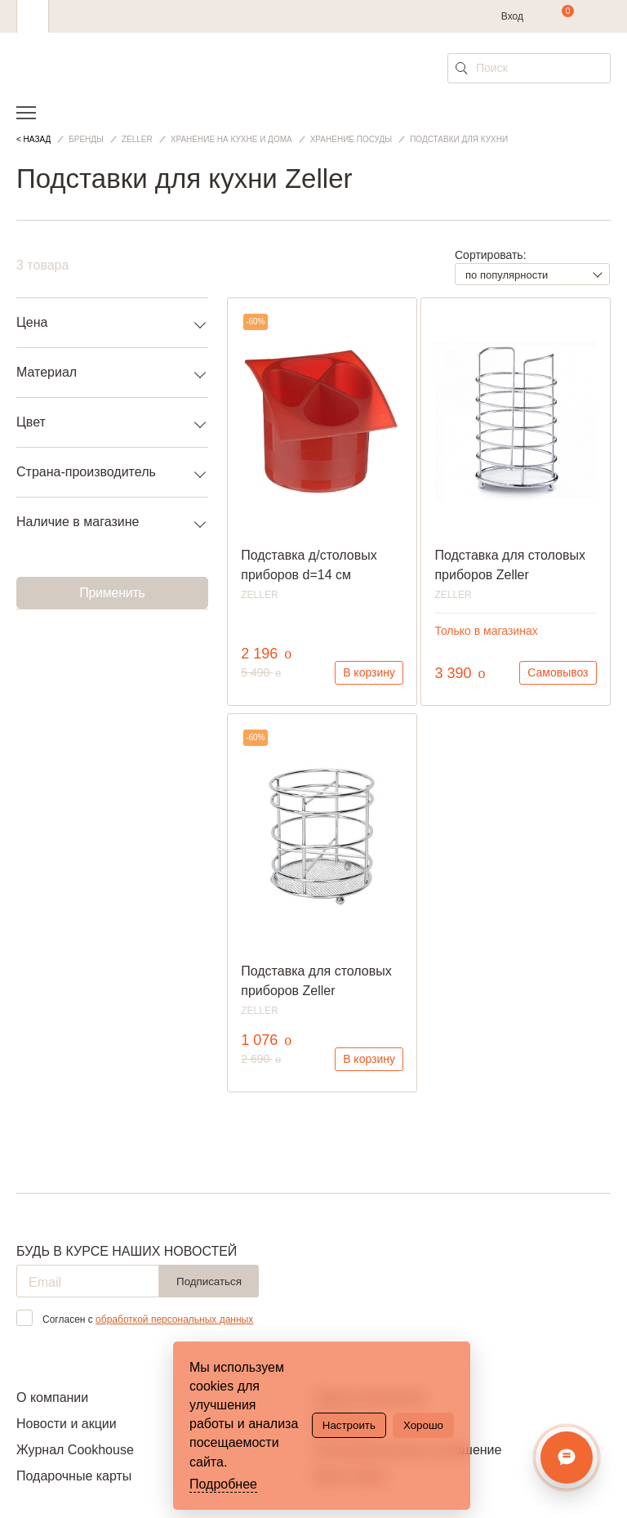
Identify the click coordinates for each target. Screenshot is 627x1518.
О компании (52, 1397)
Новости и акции (66, 1424)
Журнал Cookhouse (75, 1450)
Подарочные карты (73, 1476)
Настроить (349, 1425)
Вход (512, 16)
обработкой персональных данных (174, 1319)
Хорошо (423, 1425)
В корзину (369, 672)
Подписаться (209, 1281)
